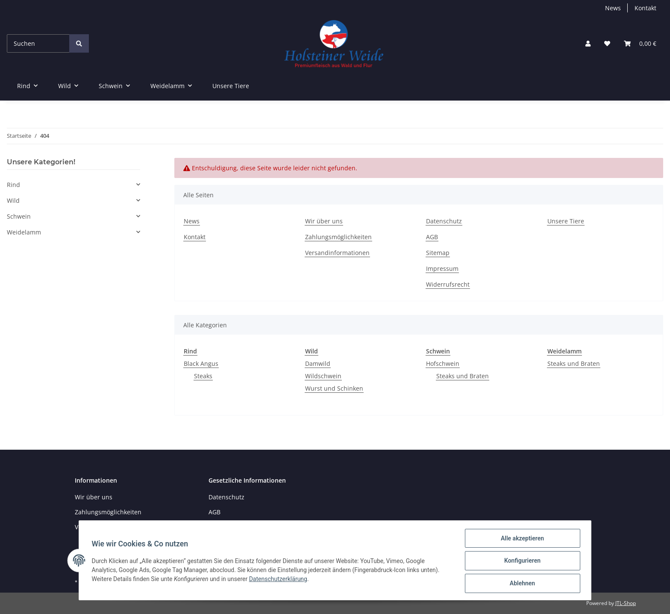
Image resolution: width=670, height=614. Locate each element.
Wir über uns (324, 221)
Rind (13, 185)
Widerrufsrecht (448, 284)
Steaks (203, 376)
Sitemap (438, 253)
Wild (13, 200)
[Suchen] (38, 43)
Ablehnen (521, 583)
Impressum (442, 268)
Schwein (19, 216)
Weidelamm (24, 232)
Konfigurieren (521, 561)
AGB (432, 237)
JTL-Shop (625, 603)
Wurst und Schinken (334, 388)
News (613, 8)
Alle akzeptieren (521, 539)
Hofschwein (442, 363)
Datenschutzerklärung (279, 579)
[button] (588, 43)
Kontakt (645, 8)
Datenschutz (444, 221)
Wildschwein (323, 376)
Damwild (317, 363)
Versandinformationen (337, 253)
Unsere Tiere (230, 86)
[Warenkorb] (640, 43)
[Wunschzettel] (607, 43)
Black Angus (201, 363)
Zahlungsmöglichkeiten (338, 237)
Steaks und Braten (462, 376)
